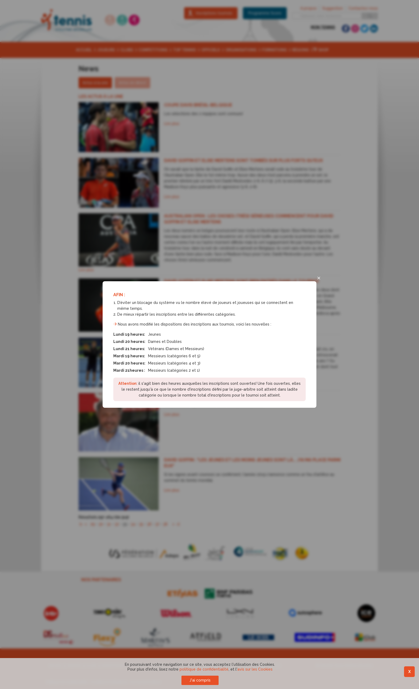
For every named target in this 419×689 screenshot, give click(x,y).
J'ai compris (200, 680)
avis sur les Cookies (255, 669)
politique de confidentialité (204, 669)
